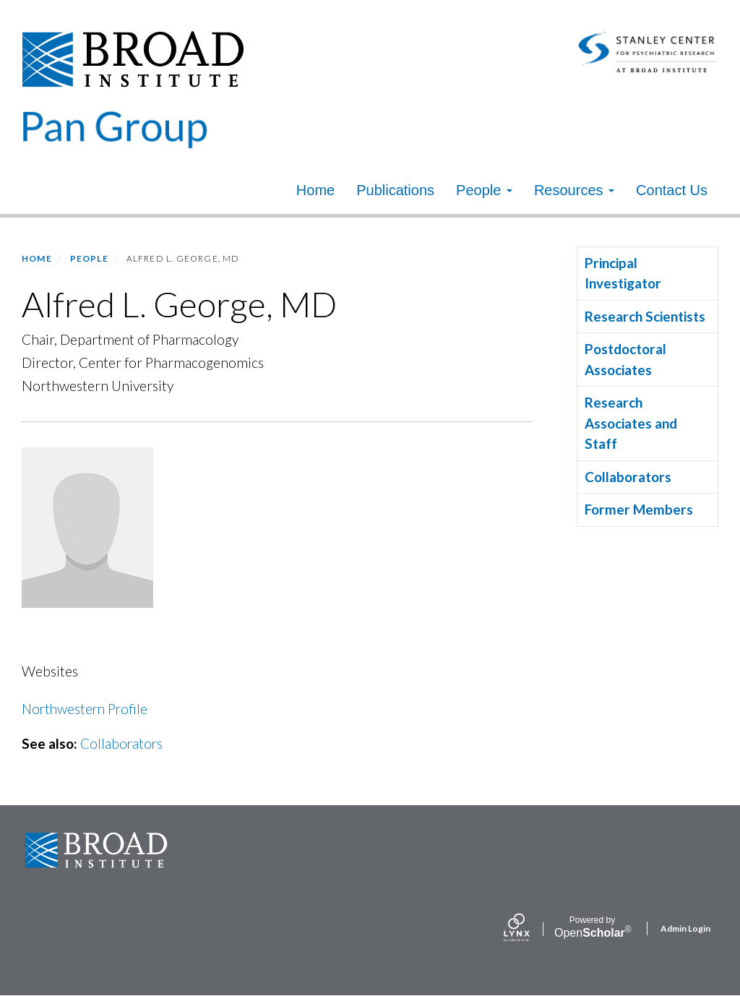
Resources (574, 190)
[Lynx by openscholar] (529, 929)
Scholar (592, 927)
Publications (395, 190)
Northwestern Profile (84, 708)
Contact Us (671, 190)
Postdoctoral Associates (625, 359)
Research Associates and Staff (631, 423)
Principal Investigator (623, 273)
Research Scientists (645, 316)
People (484, 190)
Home (315, 190)
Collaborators (121, 743)
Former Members (639, 509)
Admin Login (685, 928)
